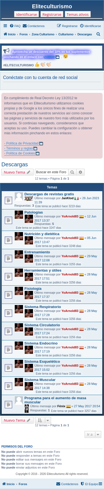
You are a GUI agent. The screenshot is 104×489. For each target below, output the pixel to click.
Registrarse (51, 14)
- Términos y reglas (18, 148)
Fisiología (33, 288)
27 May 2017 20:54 (87, 406)
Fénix (61, 406)
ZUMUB (49, 57)
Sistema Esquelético (42, 361)
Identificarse (26, 14)
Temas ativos (78, 14)
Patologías (33, 212)
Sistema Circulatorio (42, 325)
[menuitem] (15, 26)
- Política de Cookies (19, 153)
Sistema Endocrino (40, 343)
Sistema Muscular (39, 380)
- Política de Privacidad (21, 143)
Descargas (14, 164)
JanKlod (67, 198)
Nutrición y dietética (41, 234)
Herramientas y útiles (42, 270)
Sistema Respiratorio (42, 307)
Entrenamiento (37, 252)
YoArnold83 (70, 216)
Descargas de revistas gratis (49, 194)
